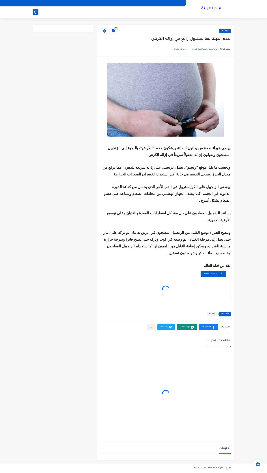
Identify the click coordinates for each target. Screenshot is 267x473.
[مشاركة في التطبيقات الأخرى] (151, 327)
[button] (208, 327)
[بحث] (35, 12)
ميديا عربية (211, 9)
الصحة (225, 31)
